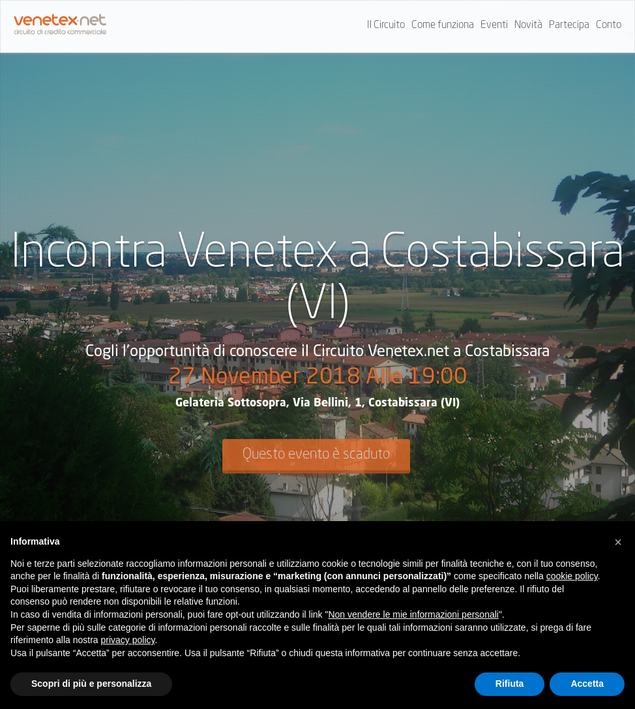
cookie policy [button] (572, 576)
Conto (608, 25)
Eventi (494, 25)
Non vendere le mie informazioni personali (413, 614)
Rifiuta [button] (509, 683)
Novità (528, 25)
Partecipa (569, 25)
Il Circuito (386, 25)
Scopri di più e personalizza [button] (91, 683)
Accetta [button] (587, 683)
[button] (618, 542)
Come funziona (442, 25)
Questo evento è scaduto (316, 454)
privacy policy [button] (128, 640)
